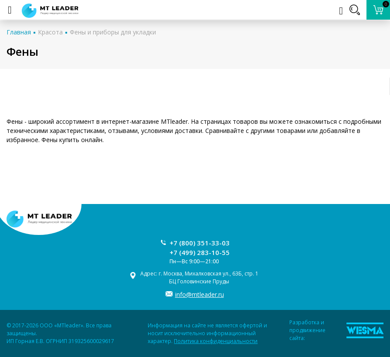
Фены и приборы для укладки (113, 32)
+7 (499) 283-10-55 (200, 252)
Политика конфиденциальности (216, 341)
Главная (19, 32)
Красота (50, 32)
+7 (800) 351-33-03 (200, 242)
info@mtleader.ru (199, 294)
